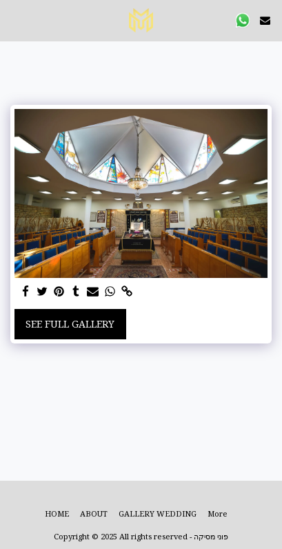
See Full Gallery (70, 323)
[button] (15, 20)
